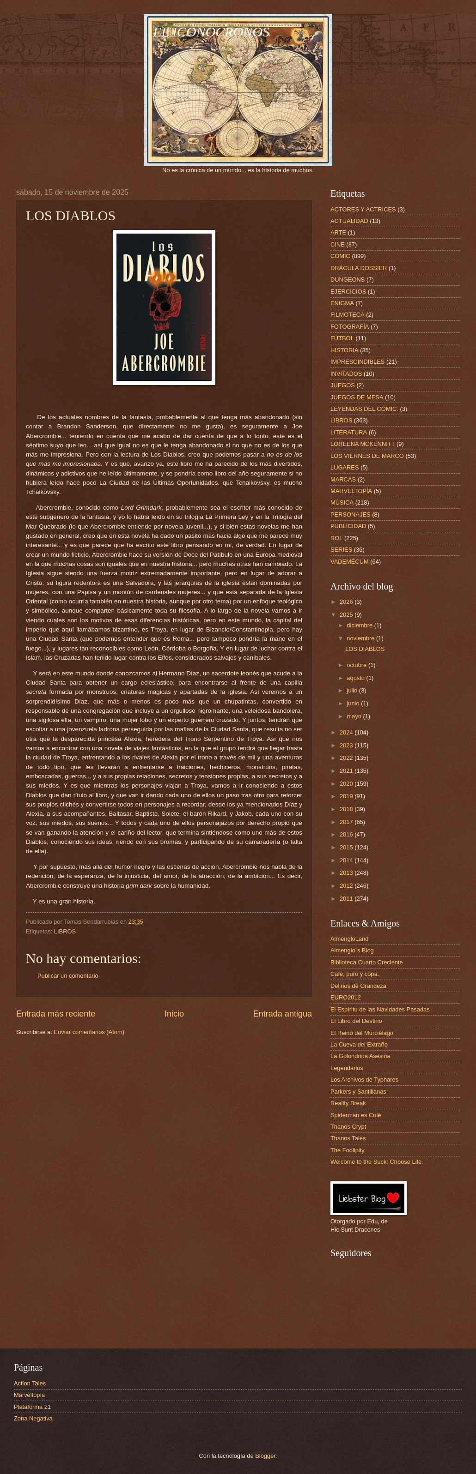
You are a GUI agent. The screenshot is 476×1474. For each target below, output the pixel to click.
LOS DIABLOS (364, 648)
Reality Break (348, 1103)
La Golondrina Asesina (360, 1056)
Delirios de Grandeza (358, 985)
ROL (336, 538)
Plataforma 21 (32, 1406)
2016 (347, 834)
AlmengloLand (349, 938)
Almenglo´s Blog (352, 950)
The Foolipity (347, 1150)
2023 (347, 745)
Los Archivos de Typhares (364, 1079)
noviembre (361, 638)
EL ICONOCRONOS (211, 31)
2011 (347, 898)
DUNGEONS (347, 279)
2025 (347, 614)
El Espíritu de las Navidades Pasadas (380, 1009)
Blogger (265, 1455)
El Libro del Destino (356, 1020)
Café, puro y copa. (354, 973)
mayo (355, 716)
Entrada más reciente (55, 1013)
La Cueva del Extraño (359, 1044)
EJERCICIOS (348, 291)
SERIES (341, 549)
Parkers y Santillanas (358, 1091)
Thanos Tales (348, 1138)
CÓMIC (340, 256)
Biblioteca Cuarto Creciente (366, 962)
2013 (347, 872)
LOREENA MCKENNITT (362, 443)
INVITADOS (346, 373)
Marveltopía (29, 1394)
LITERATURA (348, 432)
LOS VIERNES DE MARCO (367, 455)
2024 (347, 732)
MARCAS (343, 479)
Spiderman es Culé (355, 1115)
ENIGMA (342, 303)
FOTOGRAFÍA (349, 326)
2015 (347, 847)
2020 (347, 783)
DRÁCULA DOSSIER (358, 268)
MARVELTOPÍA (351, 490)
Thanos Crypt (348, 1126)
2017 (347, 821)
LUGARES (344, 467)
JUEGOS (342, 385)
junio (354, 703)
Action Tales (30, 1383)
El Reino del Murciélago (361, 1032)
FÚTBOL (342, 338)
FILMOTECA (347, 314)
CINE (337, 244)
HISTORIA (344, 350)
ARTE (338, 232)
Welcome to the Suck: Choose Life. (376, 1161)
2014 (347, 860)
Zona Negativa (33, 1418)
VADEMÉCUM (349, 561)
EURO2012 (345, 997)
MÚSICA (342, 502)
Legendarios (346, 1068)
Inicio (174, 1013)
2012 (347, 885)
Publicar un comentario (67, 975)
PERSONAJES (350, 514)
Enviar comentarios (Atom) (89, 1032)
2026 (347, 601)
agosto (356, 677)
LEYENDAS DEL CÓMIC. (364, 408)
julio (353, 690)
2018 (347, 809)
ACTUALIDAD (349, 220)
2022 (347, 757)
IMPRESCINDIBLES (357, 361)
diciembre (360, 625)
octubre (357, 665)
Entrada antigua (282, 1013)
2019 (347, 796)
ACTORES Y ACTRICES (363, 209)
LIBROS (65, 931)
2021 (347, 770)
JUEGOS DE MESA (356, 397)
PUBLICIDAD (348, 526)
